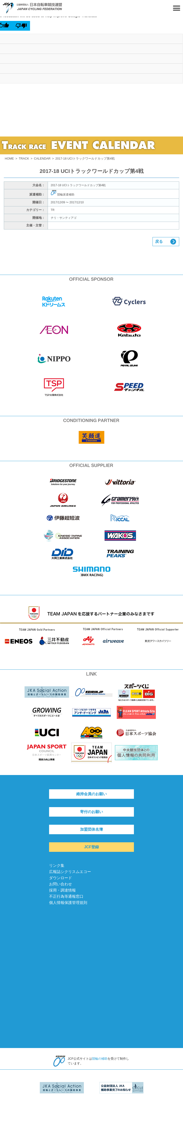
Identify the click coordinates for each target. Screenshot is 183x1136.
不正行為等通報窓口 (66, 896)
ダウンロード (60, 878)
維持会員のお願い (91, 794)
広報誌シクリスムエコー (70, 872)
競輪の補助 (99, 1058)
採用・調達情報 (62, 890)
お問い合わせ (60, 884)
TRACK (24, 158)
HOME (9, 158)
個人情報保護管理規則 (68, 903)
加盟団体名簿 (91, 829)
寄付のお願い (91, 812)
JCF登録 (91, 847)
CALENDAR (42, 158)
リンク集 (56, 865)
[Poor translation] (21, 25)
